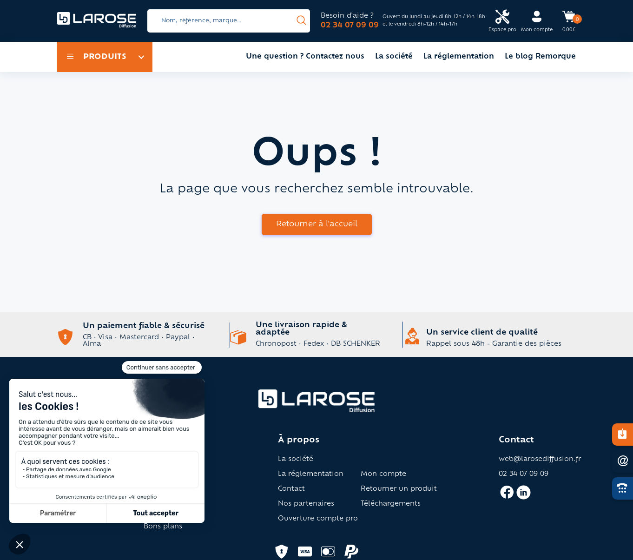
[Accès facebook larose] (507, 496)
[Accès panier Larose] (569, 20)
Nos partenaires (306, 504)
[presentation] (301, 21)
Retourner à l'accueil (316, 224)
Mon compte (383, 474)
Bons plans (163, 527)
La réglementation (458, 56)
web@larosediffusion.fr (540, 459)
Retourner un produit (399, 489)
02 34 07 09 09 (350, 25)
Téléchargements (391, 504)
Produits (96, 57)
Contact (291, 489)
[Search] (228, 21)
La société (394, 56)
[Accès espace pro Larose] (502, 21)
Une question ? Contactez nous (305, 56)
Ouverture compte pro (318, 519)
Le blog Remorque (540, 56)
